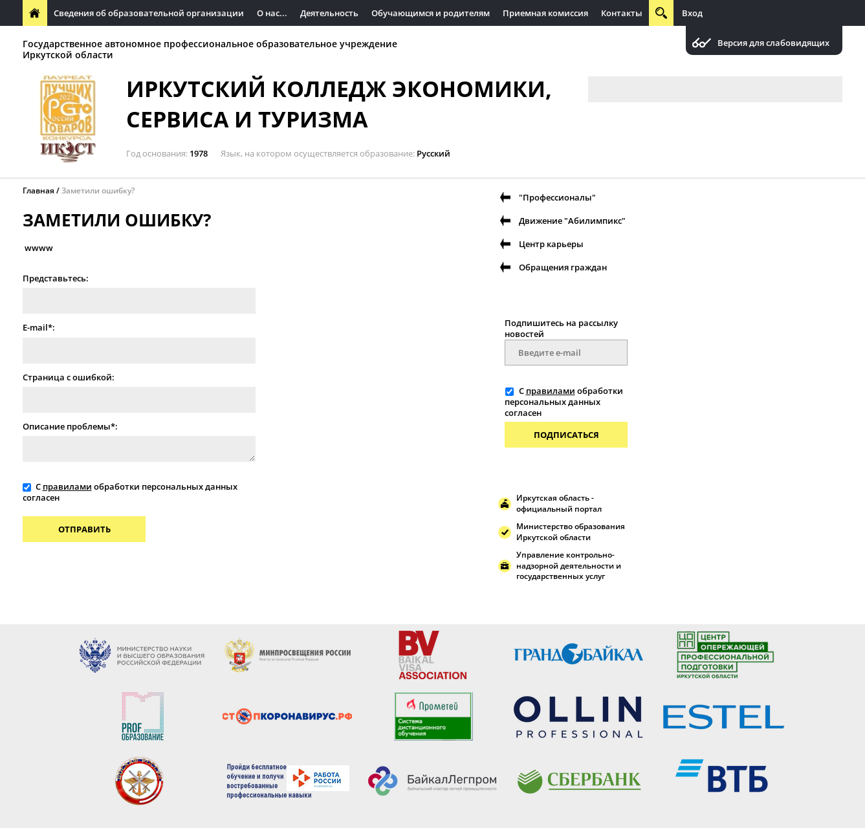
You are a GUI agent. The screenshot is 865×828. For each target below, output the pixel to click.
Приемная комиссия (545, 13)
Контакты (621, 13)
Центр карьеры (551, 244)
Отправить (84, 529)
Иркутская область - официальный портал (559, 503)
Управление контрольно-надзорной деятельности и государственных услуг (568, 566)
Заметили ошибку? (98, 190)
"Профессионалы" (557, 197)
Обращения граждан (563, 267)
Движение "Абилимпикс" (572, 220)
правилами (67, 486)
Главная (38, 190)
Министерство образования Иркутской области (570, 531)
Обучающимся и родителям (430, 13)
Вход (692, 13)
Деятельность (329, 13)
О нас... (272, 13)
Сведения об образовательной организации (149, 13)
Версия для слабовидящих (773, 43)
